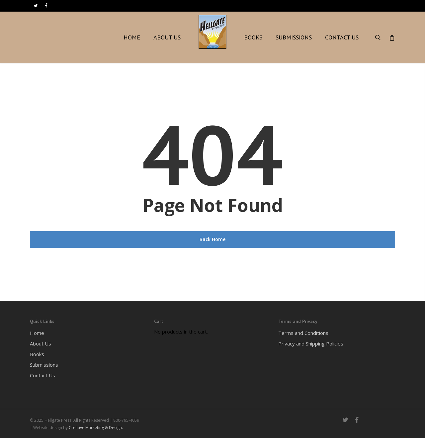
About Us (40, 343)
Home (37, 333)
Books (37, 354)
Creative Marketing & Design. (96, 427)
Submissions (44, 364)
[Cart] (391, 37)
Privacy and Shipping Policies (310, 343)
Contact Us (42, 375)
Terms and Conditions (303, 333)
